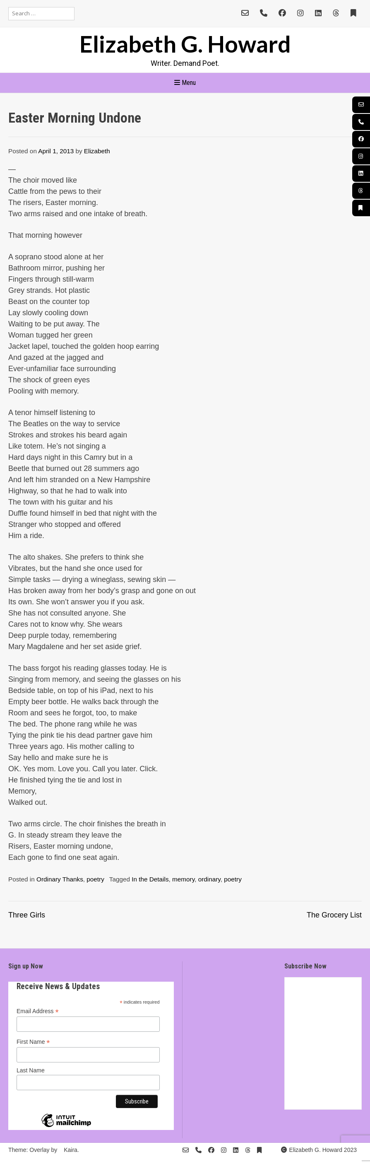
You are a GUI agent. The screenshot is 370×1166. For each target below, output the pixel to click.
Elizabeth (97, 151)
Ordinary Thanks (59, 879)
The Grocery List (334, 915)
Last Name (31, 1070)
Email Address (38, 1011)
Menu (185, 83)
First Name (33, 1042)
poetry (95, 879)
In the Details (150, 879)
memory (183, 879)
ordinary (209, 879)
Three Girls (26, 915)
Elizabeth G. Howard (185, 44)
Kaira (70, 1150)
